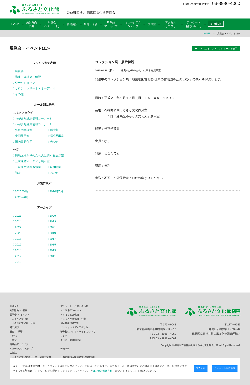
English (215, 23)
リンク (63, 336)
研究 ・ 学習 (16, 331)
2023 (52, 221)
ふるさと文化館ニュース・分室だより (31, 357)
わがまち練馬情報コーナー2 (32, 124)
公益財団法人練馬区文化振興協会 (77, 357)
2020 (17, 233)
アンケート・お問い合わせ (74, 306)
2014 (17, 250)
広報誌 (152, 24)
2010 (17, 261)
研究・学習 (91, 24)
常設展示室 (56, 135)
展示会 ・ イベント (19, 314)
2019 (52, 233)
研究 (14, 336)
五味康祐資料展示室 (27, 167)
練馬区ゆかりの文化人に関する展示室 (38, 155)
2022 (17, 227)
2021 (52, 227)
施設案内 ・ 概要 (18, 310)
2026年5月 (55, 191)
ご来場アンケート (72, 310)
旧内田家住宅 (22, 141)
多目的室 (54, 167)
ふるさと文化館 (20, 319)
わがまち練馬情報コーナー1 (32, 118)
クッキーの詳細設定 (70, 340)
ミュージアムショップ (21, 348)
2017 (52, 238)
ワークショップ (24, 82)
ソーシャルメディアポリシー (75, 327)
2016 (17, 244)
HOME (15, 24)
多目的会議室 (22, 130)
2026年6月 (21, 197)
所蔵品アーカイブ (19, 344)
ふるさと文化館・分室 (23, 323)
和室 (17, 172)
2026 (17, 215)
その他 (18, 94)
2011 (52, 256)
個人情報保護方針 (69, 323)
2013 (52, 250)
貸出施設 (72, 24)
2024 (17, 221)
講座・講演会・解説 (27, 76)
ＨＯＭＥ (14, 306)
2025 (52, 215)
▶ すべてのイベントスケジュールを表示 (216, 48)
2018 (17, 238)
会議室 (53, 130)
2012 (17, 256)
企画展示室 (21, 135)
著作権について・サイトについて (77, 331)
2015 (52, 244)
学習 (14, 340)
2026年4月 (21, 191)
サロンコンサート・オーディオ (34, 88)
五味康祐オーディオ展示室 (31, 161)
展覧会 (18, 71)
